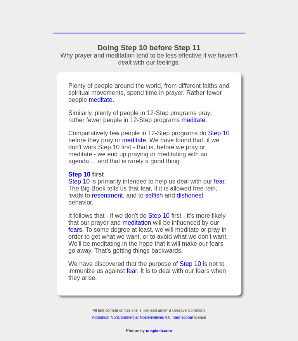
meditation (137, 223)
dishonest (190, 196)
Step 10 (218, 134)
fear (219, 182)
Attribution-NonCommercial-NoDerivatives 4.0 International (142, 319)
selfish (154, 196)
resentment (107, 196)
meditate (101, 101)
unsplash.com (159, 332)
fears (75, 230)
